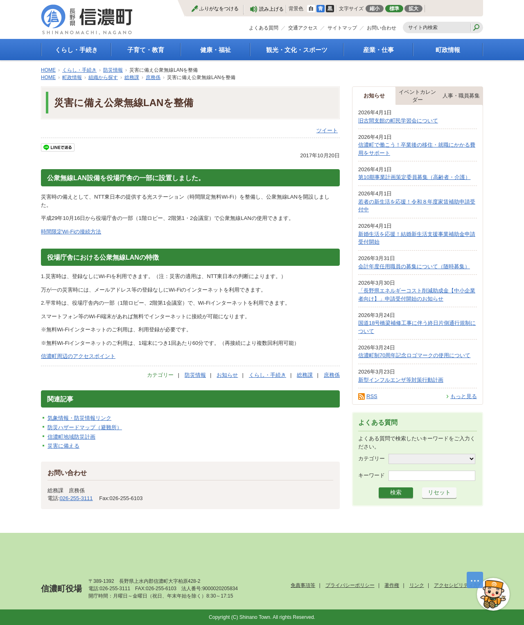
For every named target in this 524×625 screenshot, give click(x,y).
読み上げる (271, 9)
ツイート (327, 130)
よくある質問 (263, 28)
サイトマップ (342, 28)
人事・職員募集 (461, 96)
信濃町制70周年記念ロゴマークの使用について (414, 355)
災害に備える (63, 446)
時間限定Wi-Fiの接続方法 (71, 232)
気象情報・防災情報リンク (79, 418)
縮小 (374, 8)
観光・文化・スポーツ (297, 49)
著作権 (391, 585)
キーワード (371, 475)
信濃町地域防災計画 (71, 437)
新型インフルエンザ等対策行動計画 (400, 380)
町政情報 (448, 49)
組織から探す (103, 77)
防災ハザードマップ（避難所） (84, 427)
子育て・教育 (145, 49)
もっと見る (463, 396)
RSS (371, 396)
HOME (48, 70)
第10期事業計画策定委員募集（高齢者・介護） (414, 177)
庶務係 (153, 77)
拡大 (413, 8)
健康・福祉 (215, 49)
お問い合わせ (381, 28)
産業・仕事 (378, 49)
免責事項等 (303, 585)
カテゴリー (371, 458)
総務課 (131, 77)
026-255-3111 (76, 498)
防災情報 (113, 70)
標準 (394, 8)
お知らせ (227, 375)
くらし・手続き (76, 49)
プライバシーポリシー (350, 585)
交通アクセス (303, 28)
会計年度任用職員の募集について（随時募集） (414, 266)
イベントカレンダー (417, 96)
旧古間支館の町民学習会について (398, 121)
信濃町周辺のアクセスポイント (78, 356)
